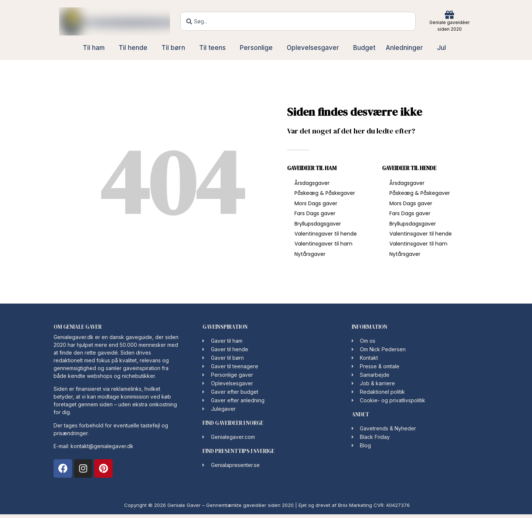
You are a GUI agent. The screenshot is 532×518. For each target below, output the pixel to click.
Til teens (214, 47)
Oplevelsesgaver (315, 47)
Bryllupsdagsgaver (317, 223)
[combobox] (298, 21)
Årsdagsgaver (312, 183)
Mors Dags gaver (315, 203)
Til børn (175, 47)
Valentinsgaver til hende (325, 233)
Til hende (135, 47)
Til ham (95, 47)
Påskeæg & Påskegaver (324, 193)
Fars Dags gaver (314, 213)
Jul (443, 47)
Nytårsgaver (309, 254)
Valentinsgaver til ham (323, 243)
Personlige (258, 47)
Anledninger (406, 47)
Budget (364, 47)
